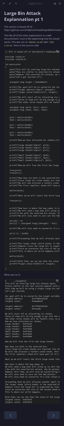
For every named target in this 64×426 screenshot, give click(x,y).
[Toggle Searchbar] (16, 3)
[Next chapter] (53, 415)
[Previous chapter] (10, 415)
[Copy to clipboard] (57, 51)
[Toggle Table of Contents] (4, 3)
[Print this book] (55, 3)
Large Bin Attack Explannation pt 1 (23, 16)
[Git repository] (60, 3)
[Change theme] (10, 3)
